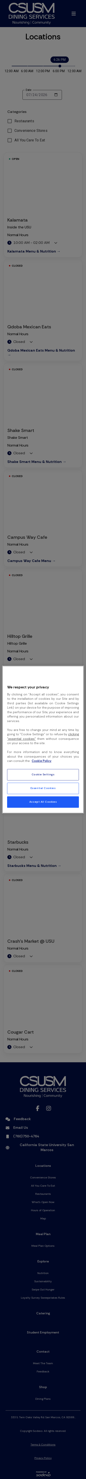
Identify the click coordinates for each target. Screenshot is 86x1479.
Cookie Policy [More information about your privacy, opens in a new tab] (41, 761)
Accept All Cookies (43, 802)
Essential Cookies (43, 788)
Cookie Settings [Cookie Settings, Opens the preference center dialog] (43, 774)
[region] (43, 739)
